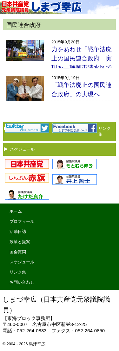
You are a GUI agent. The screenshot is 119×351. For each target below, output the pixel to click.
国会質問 (18, 251)
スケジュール (22, 149)
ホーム (16, 211)
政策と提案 (20, 241)
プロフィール (22, 221)
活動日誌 (18, 231)
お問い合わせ (22, 282)
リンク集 (18, 272)
